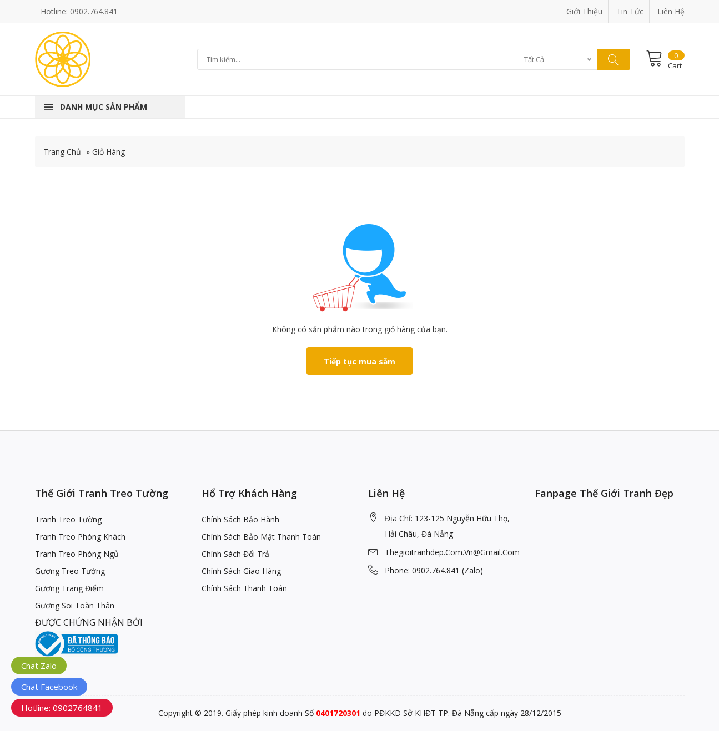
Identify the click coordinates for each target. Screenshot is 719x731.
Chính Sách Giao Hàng (241, 571)
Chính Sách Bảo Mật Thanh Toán (261, 536)
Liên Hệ (671, 11)
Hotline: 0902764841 (62, 707)
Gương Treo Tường (70, 571)
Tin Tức (629, 11)
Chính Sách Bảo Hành (240, 519)
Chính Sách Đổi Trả (235, 554)
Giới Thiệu (584, 11)
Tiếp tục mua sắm (359, 361)
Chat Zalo (39, 665)
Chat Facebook (49, 686)
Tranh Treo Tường (68, 519)
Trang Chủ (62, 151)
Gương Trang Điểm (69, 588)
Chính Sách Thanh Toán (244, 588)
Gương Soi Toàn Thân (74, 605)
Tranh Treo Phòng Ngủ (77, 554)
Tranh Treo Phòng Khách (80, 536)
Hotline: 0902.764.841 (79, 11)
